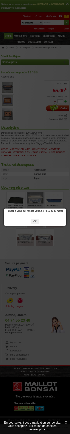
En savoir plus (35, 429)
